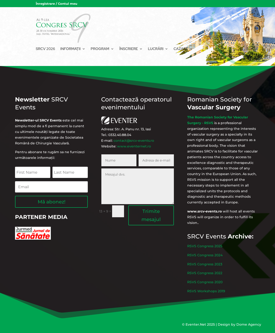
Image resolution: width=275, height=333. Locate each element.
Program (100, 48)
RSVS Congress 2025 (213, 256)
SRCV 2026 (45, 48)
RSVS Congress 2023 (213, 266)
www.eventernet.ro (135, 140)
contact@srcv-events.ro (135, 137)
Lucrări (155, 48)
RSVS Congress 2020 (213, 276)
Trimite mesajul (145, 204)
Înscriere (128, 48)
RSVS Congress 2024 (213, 261)
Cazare (180, 48)
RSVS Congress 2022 (213, 271)
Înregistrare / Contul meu (56, 3)
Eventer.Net (196, 324)
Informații (70, 48)
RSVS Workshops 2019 (213, 281)
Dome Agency (248, 324)
